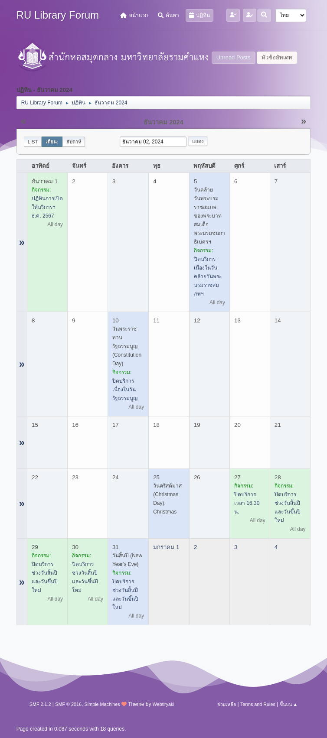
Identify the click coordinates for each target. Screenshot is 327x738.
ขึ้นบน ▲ (289, 704)
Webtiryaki (163, 704)
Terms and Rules (257, 704)
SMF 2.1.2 (40, 704)
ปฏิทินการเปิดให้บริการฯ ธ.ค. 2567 (47, 207)
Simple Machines (102, 704)
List (33, 141)
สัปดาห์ (73, 141)
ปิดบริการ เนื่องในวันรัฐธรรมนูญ (124, 389)
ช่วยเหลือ (226, 704)
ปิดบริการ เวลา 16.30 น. (246, 503)
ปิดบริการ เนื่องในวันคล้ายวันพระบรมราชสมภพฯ (208, 276)
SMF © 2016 (68, 704)
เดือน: (52, 141)
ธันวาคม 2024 (163, 122)
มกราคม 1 (166, 547)
